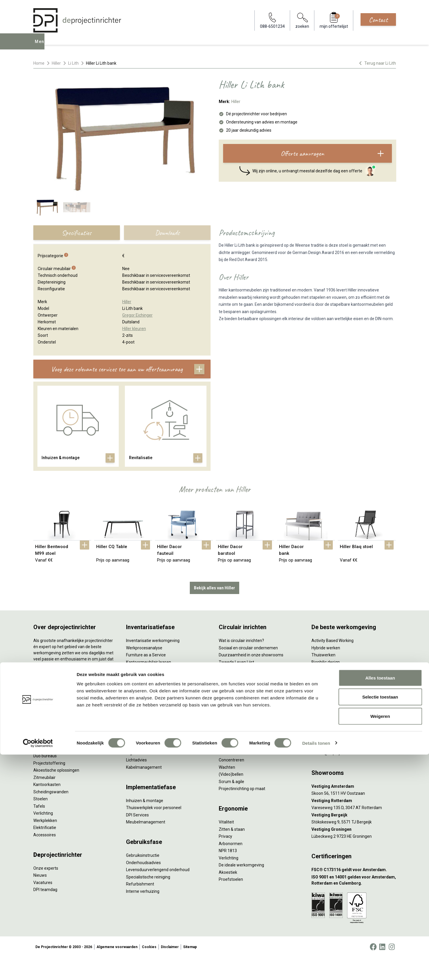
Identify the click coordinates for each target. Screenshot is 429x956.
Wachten (227, 765)
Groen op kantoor (327, 675)
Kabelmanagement (144, 765)
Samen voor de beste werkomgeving (253, 689)
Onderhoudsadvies (143, 861)
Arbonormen (230, 842)
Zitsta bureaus (46, 747)
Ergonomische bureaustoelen (60, 740)
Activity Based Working (332, 639)
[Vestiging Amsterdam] (353, 785)
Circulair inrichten (142, 737)
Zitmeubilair (44, 776)
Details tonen (316, 944)
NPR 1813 (228, 849)
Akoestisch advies (142, 744)
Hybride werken (325, 646)
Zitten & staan (232, 827)
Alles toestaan (380, 879)
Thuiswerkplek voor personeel (153, 806)
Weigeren (380, 917)
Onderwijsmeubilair (329, 711)
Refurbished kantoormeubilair (153, 675)
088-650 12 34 (327, 744)
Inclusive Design (326, 689)
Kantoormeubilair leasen (148, 660)
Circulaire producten (237, 703)
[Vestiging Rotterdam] (353, 799)
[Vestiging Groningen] (353, 828)
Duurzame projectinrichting (244, 682)
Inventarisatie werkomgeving (153, 639)
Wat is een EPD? (233, 711)
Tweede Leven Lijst (236, 660)
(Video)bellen (231, 773)
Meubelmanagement (145, 820)
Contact (378, 19)
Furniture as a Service (146, 653)
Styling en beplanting (145, 730)
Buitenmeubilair (326, 696)
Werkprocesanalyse (144, 646)
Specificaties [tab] (76, 232)
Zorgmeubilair (324, 703)
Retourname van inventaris (151, 682)
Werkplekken (45, 819)
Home (38, 63)
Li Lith (73, 63)
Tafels (39, 804)
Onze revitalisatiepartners (243, 668)
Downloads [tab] (167, 232)
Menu (41, 45)
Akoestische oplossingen (56, 769)
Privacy (225, 835)
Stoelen (40, 797)
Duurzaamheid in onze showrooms (251, 653)
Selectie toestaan (380, 898)
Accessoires (44, 833)
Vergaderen (230, 744)
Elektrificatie (44, 826)
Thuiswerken (323, 653)
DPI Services (137, 813)
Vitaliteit (226, 820)
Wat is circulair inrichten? (241, 639)
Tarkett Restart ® (235, 675)
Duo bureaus (45, 754)
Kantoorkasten (47, 783)
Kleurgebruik (323, 668)
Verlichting (43, 812)
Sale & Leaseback (142, 668)
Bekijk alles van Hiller (214, 586)
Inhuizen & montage (144, 799)
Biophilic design (325, 660)
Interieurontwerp (141, 722)
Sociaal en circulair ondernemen (248, 646)
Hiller (56, 63)
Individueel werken (236, 751)
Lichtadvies (136, 758)
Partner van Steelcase (331, 682)
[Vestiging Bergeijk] (353, 814)
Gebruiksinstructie (142, 854)
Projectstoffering (49, 761)
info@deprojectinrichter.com (340, 751)
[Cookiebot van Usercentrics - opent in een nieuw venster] (37, 944)
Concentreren (231, 758)
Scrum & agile (231, 780)
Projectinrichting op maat (242, 787)
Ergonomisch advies (144, 751)
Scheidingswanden (50, 790)
